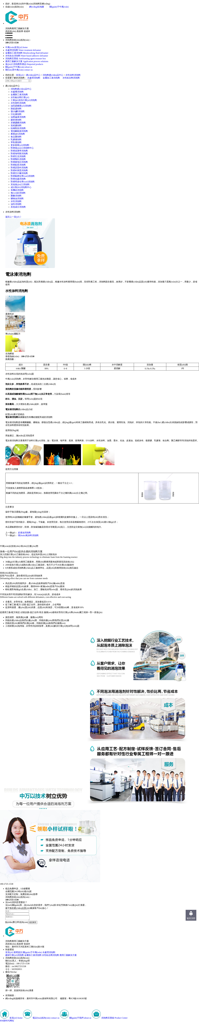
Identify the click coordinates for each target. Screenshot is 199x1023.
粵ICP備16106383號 (78, 999)
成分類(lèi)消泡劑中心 (21, 187)
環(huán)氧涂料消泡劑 (28, 535)
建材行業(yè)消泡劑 (14, 956)
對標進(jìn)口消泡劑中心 (22, 148)
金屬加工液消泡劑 (51, 78)
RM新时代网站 (7, 1021)
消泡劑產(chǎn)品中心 (53, 75)
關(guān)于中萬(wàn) (59, 7)
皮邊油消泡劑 (24, 532)
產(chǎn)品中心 (33, 75)
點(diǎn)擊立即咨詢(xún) (16, 923)
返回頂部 (191, 918)
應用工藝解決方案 (68, 956)
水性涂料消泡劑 (72, 75)
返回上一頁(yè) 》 (13, 217)
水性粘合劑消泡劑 (71, 78)
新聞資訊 (18, 953)
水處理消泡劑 (33, 78)
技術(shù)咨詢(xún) (9, 573)
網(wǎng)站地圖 (36, 7)
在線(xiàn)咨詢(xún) (14, 7)
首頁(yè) (20, 75)
